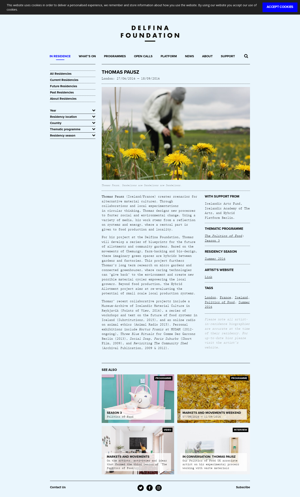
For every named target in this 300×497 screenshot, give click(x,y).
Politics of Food (220, 302)
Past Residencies (62, 92)
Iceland (241, 297)
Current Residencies (64, 80)
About (207, 56)
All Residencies (60, 74)
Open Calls (143, 56)
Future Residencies (63, 86)
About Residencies (63, 99)
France (225, 297)
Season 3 (212, 240)
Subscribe (243, 487)
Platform (169, 56)
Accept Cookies (280, 7)
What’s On (87, 56)
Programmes (115, 56)
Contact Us (58, 487)
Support (228, 56)
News (189, 56)
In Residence (60, 56)
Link (208, 277)
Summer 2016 (215, 258)
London (210, 297)
